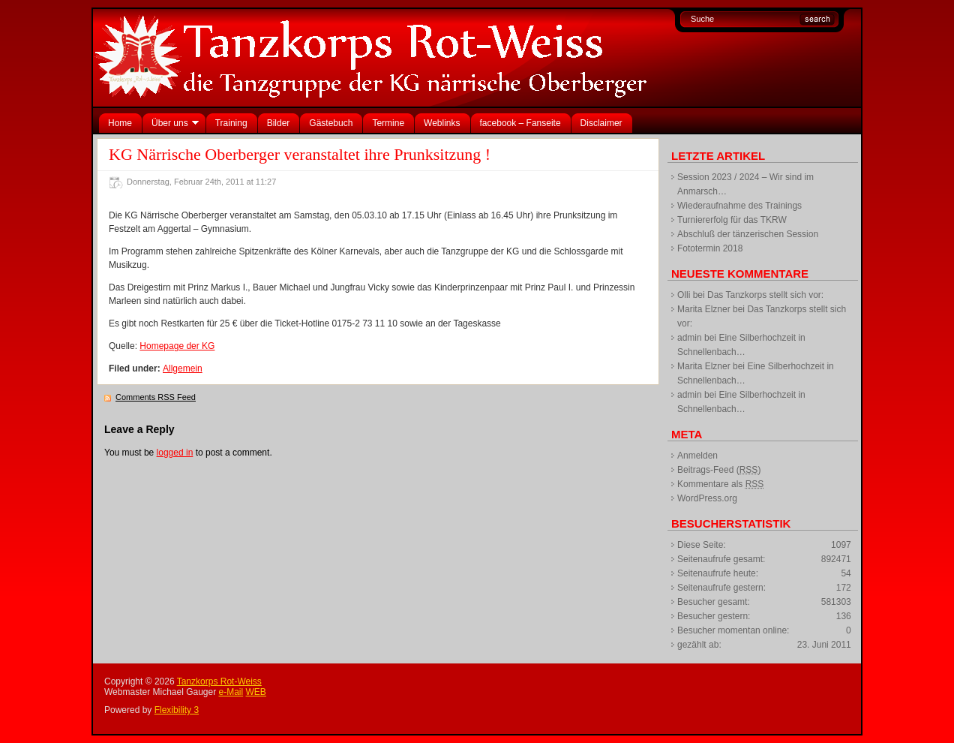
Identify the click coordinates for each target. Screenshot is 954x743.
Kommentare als (720, 484)
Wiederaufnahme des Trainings (739, 205)
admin (689, 337)
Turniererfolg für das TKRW (732, 220)
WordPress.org (707, 498)
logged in (175, 452)
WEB (256, 692)
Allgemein (182, 368)
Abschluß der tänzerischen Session (747, 234)
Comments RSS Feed (156, 397)
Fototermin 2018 (709, 248)
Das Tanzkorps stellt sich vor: (765, 295)
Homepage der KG (177, 346)
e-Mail (231, 692)
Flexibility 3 (176, 710)
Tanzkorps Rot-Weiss (219, 681)
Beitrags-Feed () (718, 470)
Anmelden (697, 455)
